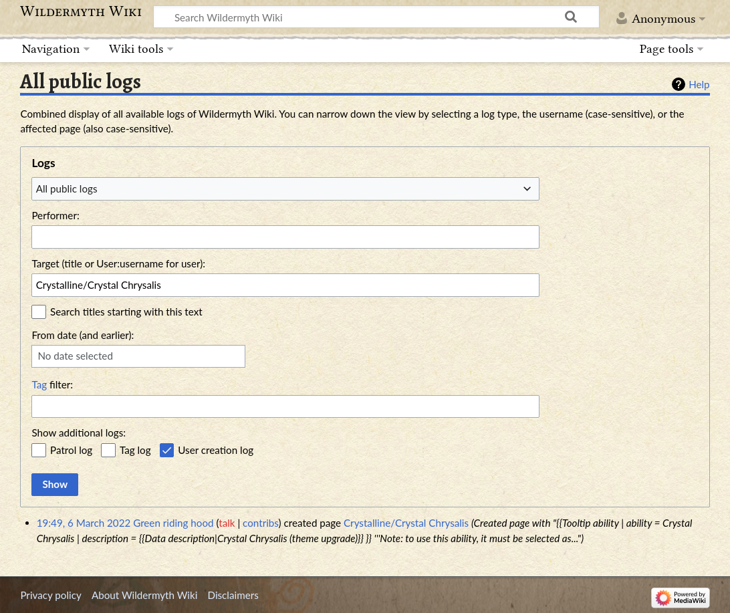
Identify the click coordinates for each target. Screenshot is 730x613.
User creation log (215, 450)
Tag (39, 384)
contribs (260, 523)
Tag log (135, 450)
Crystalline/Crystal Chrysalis (406, 523)
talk (227, 523)
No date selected (75, 356)
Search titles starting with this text (126, 311)
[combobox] (285, 188)
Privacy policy (50, 595)
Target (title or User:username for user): (118, 263)
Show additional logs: (78, 432)
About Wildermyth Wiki (144, 595)
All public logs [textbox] (67, 188)
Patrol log (71, 450)
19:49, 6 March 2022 (84, 523)
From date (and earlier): (82, 335)
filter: (52, 384)
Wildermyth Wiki (81, 11)
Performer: (55, 215)
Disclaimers (233, 595)
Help (699, 84)
